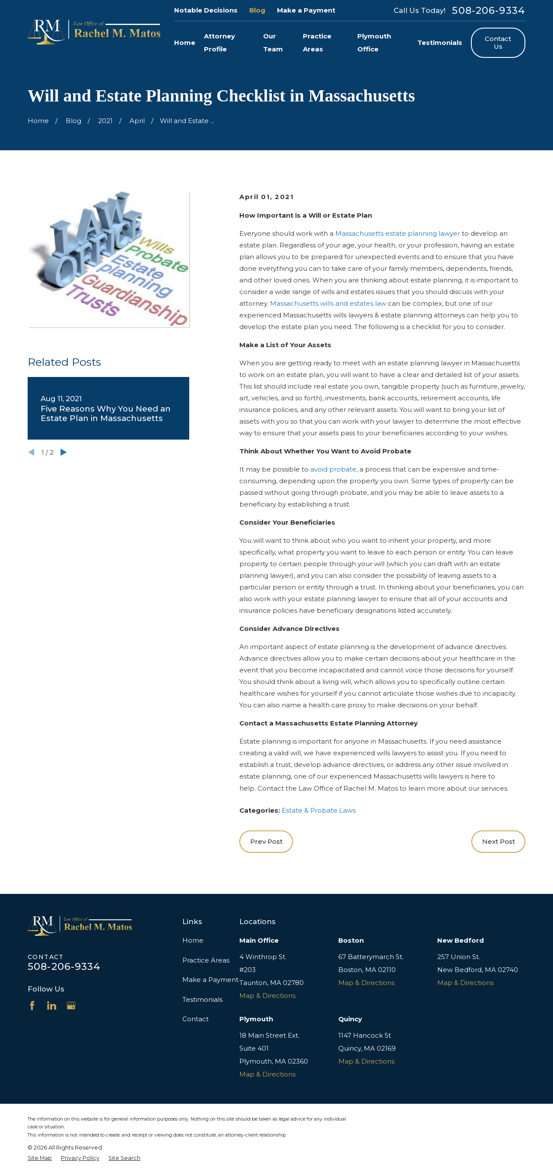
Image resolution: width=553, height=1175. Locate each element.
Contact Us (498, 43)
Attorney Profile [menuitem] (219, 42)
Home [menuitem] (184, 42)
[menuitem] (40, 1158)
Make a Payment (306, 10)
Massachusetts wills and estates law (328, 303)
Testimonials (202, 999)
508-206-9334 (488, 11)
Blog (257, 10)
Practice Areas (205, 960)
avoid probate (333, 469)
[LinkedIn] (51, 1005)
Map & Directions (267, 995)
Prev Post (266, 841)
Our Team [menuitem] (273, 42)
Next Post (498, 841)
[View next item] (63, 452)
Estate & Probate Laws (319, 810)
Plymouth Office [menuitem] (374, 42)
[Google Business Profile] (71, 1005)
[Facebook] (32, 1005)
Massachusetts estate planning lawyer (397, 233)
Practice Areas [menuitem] (317, 42)
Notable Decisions (206, 10)
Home (192, 940)
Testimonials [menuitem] (439, 42)
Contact (195, 1019)
